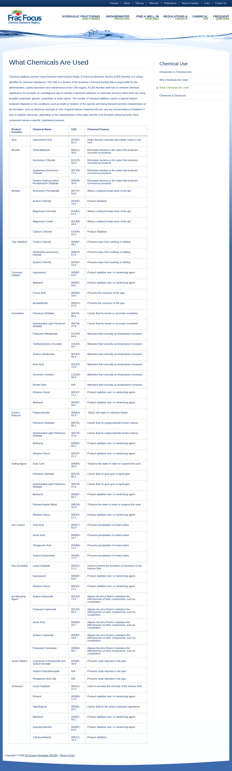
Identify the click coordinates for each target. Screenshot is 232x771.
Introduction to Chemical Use (175, 72)
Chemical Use (200, 17)
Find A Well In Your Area (147, 17)
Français (114, 3)
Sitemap (139, 3)
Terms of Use (67, 755)
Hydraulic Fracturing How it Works (81, 17)
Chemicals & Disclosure (173, 95)
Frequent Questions (221, 17)
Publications (170, 3)
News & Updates (190, 3)
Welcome (154, 3)
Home (127, 3)
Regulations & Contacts (175, 17)
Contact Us (220, 3)
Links (207, 3)
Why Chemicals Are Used (174, 79)
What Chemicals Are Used (174, 87)
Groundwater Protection (117, 17)
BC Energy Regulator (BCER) (41, 755)
